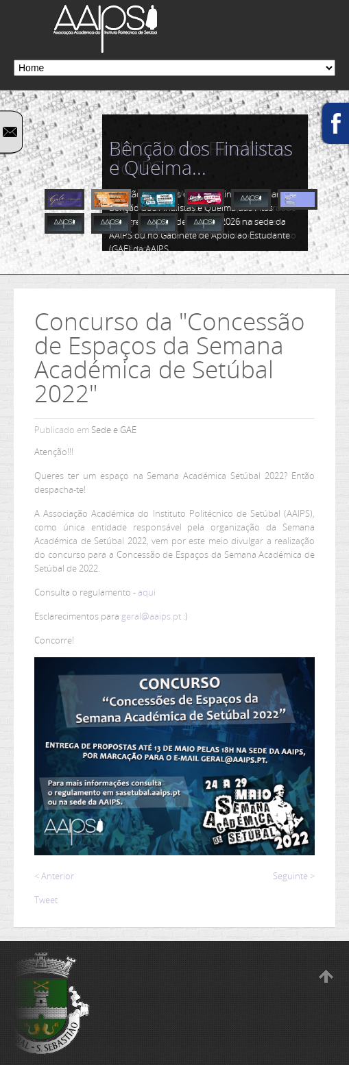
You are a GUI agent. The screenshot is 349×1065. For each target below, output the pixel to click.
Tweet (46, 900)
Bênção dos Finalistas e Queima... (201, 157)
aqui (147, 592)
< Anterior (54, 876)
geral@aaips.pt (151, 616)
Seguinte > (294, 876)
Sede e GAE (113, 430)
